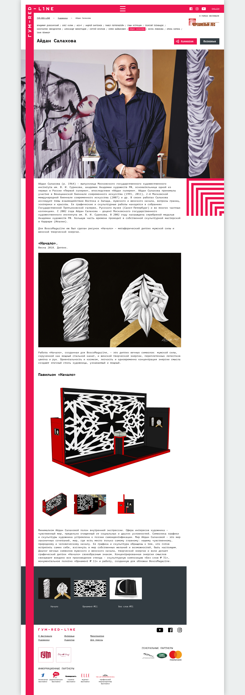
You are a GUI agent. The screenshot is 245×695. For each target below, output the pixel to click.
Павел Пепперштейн (114, 25)
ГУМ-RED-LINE (43, 18)
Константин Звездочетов (49, 29)
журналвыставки (85, 677)
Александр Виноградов (75, 29)
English (215, 9)
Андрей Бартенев (93, 25)
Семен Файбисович (117, 29)
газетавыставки (70, 677)
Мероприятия (97, 636)
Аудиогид (184, 41)
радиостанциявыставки (56, 677)
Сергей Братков (97, 29)
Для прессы (96, 640)
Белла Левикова (155, 29)
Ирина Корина (173, 29)
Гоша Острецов (134, 25)
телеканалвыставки (43, 677)
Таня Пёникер (43, 33)
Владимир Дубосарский (48, 25)
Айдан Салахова (137, 29)
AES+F (79, 25)
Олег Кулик (67, 25)
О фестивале (45, 636)
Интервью (209, 41)
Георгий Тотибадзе (154, 25)
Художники (63, 18)
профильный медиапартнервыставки (105, 678)
